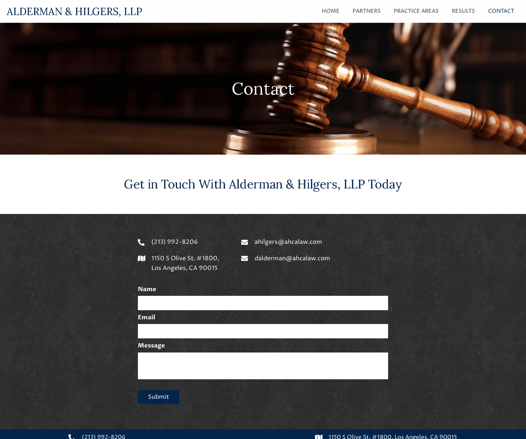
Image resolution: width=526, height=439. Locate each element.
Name (147, 289)
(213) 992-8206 (174, 242)
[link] (331, 10)
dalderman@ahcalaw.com (292, 258)
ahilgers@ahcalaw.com (288, 242)
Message (151, 345)
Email (146, 317)
